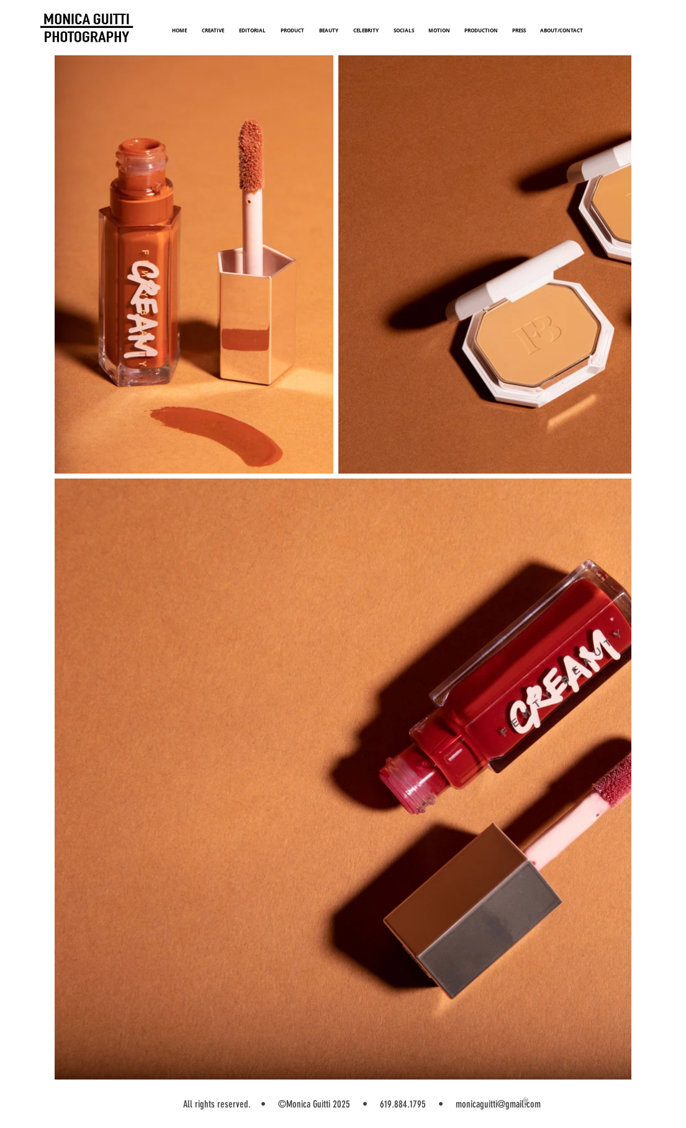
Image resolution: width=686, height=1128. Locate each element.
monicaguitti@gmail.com (498, 1104)
